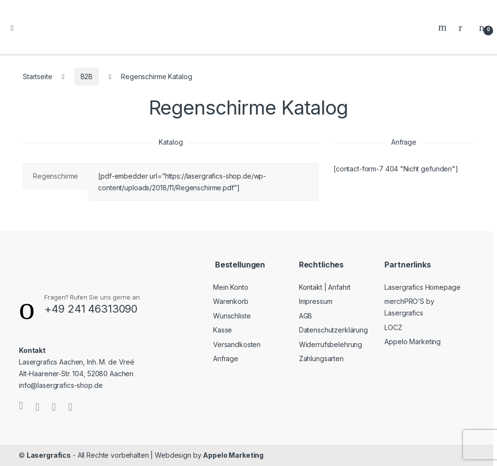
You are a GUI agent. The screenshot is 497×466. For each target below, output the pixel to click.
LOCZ (393, 327)
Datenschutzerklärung (333, 330)
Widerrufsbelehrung (330, 344)
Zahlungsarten (321, 358)
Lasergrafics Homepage (422, 287)
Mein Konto (230, 287)
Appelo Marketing (412, 341)
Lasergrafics (49, 455)
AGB (306, 316)
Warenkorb (230, 301)
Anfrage (225, 358)
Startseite (37, 76)
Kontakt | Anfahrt (325, 287)
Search (443, 27)
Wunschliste (231, 316)
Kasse (222, 330)
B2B (87, 76)
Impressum (315, 301)
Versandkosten (237, 344)
